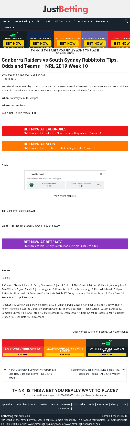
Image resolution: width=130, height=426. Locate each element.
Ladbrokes (21, 404)
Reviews (100, 21)
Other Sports (81, 21)
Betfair (44, 404)
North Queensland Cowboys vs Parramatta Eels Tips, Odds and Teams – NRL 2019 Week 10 (32, 373)
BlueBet (65, 404)
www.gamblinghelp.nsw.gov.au (44, 423)
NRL (48, 21)
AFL (39, 21)
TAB (123, 404)
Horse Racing (22, 21)
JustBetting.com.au (11, 416)
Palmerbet (102, 404)
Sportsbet (7, 404)
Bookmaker (79, 404)
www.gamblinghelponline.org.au (82, 423)
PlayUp (114, 404)
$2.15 (32, 210)
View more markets (65, 195)
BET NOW (13, 43)
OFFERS (7, 27)
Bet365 (34, 404)
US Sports (61, 21)
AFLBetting (64, 408)
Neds (91, 404)
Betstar (54, 404)
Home (6, 21)
